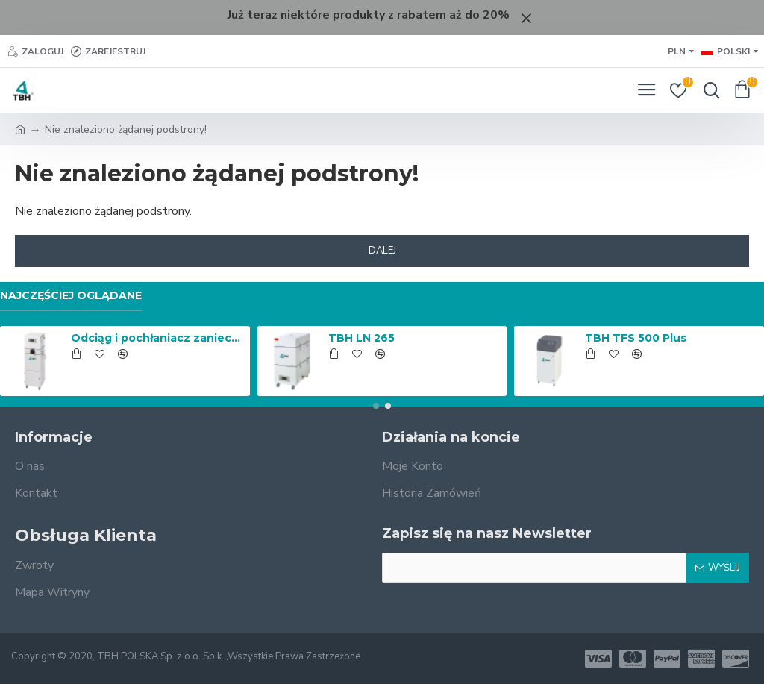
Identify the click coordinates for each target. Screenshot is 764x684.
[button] (376, 406)
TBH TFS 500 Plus (635, 338)
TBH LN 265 (361, 338)
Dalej (382, 250)
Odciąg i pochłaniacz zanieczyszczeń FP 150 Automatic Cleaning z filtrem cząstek (157, 338)
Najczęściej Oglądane (71, 295)
